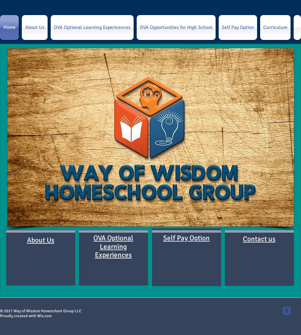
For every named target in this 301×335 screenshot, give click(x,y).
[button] (150, 137)
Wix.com (44, 315)
